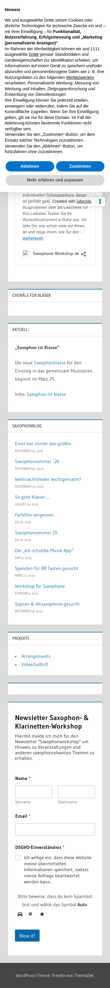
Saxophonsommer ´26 (37, 461)
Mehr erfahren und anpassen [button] (55, 180)
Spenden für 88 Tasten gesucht (46, 568)
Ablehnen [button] (30, 166)
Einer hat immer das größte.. (44, 443)
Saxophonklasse (50, 362)
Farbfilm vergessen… (36, 515)
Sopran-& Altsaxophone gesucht (47, 604)
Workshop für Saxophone (40, 586)
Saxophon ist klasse (46, 394)
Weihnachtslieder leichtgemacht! (48, 479)
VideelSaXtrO (34, 664)
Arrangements (35, 656)
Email (23, 816)
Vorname (23, 802)
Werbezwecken (80, 77)
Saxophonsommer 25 (36, 532)
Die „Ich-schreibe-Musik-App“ (44, 550)
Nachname (67, 802)
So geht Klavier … (32, 497)
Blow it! (27, 935)
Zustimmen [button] (80, 166)
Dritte (34, 54)
